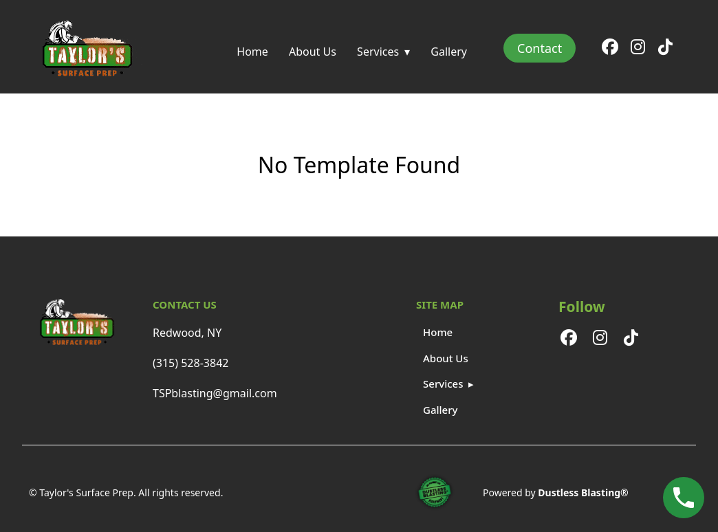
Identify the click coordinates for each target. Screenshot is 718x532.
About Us (312, 51)
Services (378, 51)
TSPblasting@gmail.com (215, 393)
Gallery (449, 51)
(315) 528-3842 (190, 362)
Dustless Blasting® (583, 492)
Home (252, 51)
